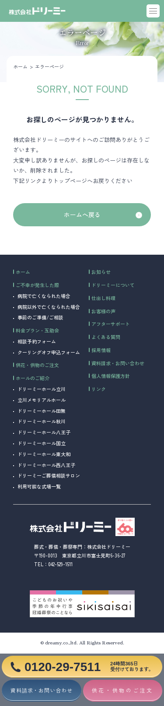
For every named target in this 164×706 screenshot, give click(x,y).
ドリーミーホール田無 (41, 410)
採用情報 (101, 349)
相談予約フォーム (36, 341)
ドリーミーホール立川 (41, 388)
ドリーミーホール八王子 (43, 432)
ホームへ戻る (82, 214)
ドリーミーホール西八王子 (46, 464)
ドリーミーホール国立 (41, 443)
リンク (98, 388)
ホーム (20, 66)
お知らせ (101, 271)
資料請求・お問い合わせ (117, 363)
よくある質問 (105, 336)
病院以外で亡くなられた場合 (48, 306)
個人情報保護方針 (110, 375)
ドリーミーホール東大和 (43, 453)
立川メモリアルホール (41, 399)
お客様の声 (103, 311)
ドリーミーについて (113, 284)
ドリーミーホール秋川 (41, 421)
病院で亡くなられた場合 (43, 295)
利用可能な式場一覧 (39, 486)
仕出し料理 (103, 297)
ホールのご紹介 (32, 377)
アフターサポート (110, 323)
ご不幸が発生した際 (37, 284)
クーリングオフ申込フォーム (48, 352)
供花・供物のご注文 (37, 364)
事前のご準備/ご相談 (40, 317)
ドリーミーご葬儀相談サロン (48, 475)
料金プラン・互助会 (37, 330)
